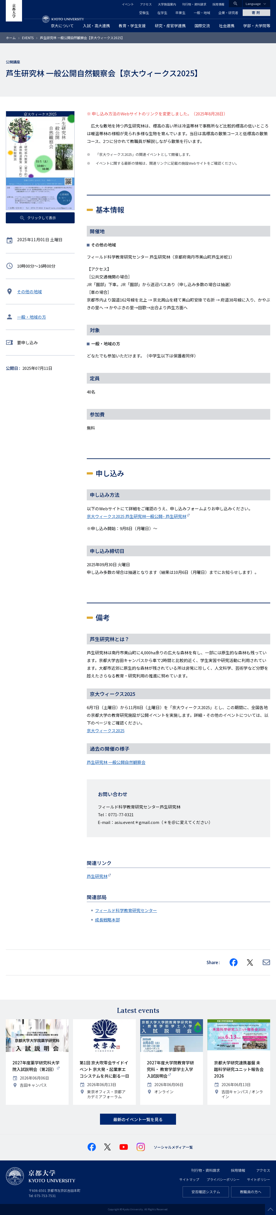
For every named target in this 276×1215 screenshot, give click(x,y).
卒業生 (180, 12)
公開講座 (13, 61)
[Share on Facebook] (233, 962)
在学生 (162, 12)
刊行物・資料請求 (194, 4)
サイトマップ (189, 1179)
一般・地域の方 (31, 317)
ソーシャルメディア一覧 (173, 1147)
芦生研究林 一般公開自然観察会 (116, 762)
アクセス (146, 4)
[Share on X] (250, 962)
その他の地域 (29, 291)
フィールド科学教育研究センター (126, 910)
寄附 (256, 12)
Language (253, 3)
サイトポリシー (258, 1179)
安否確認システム (205, 1191)
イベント (128, 4)
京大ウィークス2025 (106, 730)
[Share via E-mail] (266, 962)
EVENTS (28, 37)
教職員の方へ (250, 1191)
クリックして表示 (41, 217)
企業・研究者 (228, 12)
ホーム (11, 37)
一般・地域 (202, 12)
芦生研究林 (97, 876)
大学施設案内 (167, 4)
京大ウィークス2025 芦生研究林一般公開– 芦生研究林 (136, 516)
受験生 (144, 12)
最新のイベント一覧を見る (138, 1119)
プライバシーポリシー (223, 1179)
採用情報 (218, 4)
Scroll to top (270, 1209)
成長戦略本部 (107, 920)
